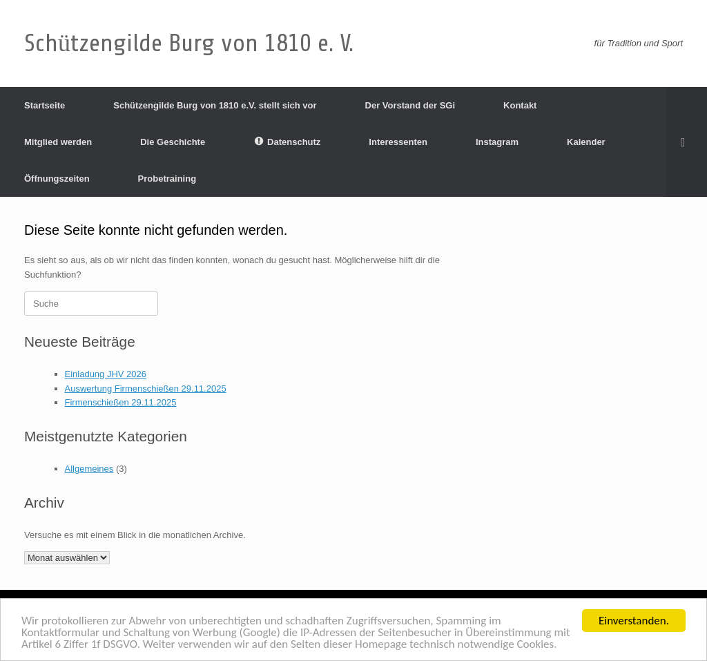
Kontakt (519, 105)
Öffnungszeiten (57, 178)
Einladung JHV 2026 (106, 374)
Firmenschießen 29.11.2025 (121, 402)
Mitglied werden (58, 142)
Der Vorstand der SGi (410, 105)
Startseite (44, 105)
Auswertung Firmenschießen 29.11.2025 (145, 388)
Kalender (586, 142)
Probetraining (167, 178)
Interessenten (398, 142)
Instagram (497, 142)
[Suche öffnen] (686, 142)
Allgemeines (89, 468)
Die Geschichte (172, 142)
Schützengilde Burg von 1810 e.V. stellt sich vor (214, 105)
